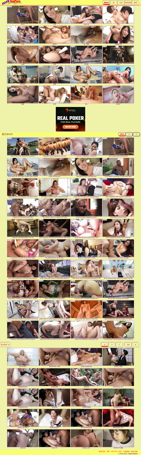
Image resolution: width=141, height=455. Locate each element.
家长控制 (134, 451)
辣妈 (118, 15)
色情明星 (128, 2)
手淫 (86, 75)
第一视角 (86, 35)
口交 (54, 15)
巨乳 (22, 35)
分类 (120, 2)
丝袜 (54, 55)
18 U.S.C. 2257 (116, 451)
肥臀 (54, 75)
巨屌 (54, 95)
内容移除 (126, 451)
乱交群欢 (22, 75)
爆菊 (22, 95)
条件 (108, 451)
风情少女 (86, 15)
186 (128, 344)
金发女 (118, 95)
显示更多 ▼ (5, 344)
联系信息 (102, 451)
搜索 (135, 2)
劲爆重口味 (118, 35)
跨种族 (86, 55)
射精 (22, 55)
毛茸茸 (54, 35)
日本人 (22, 15)
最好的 (122, 134)
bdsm (118, 55)
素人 (86, 95)
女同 (118, 75)
